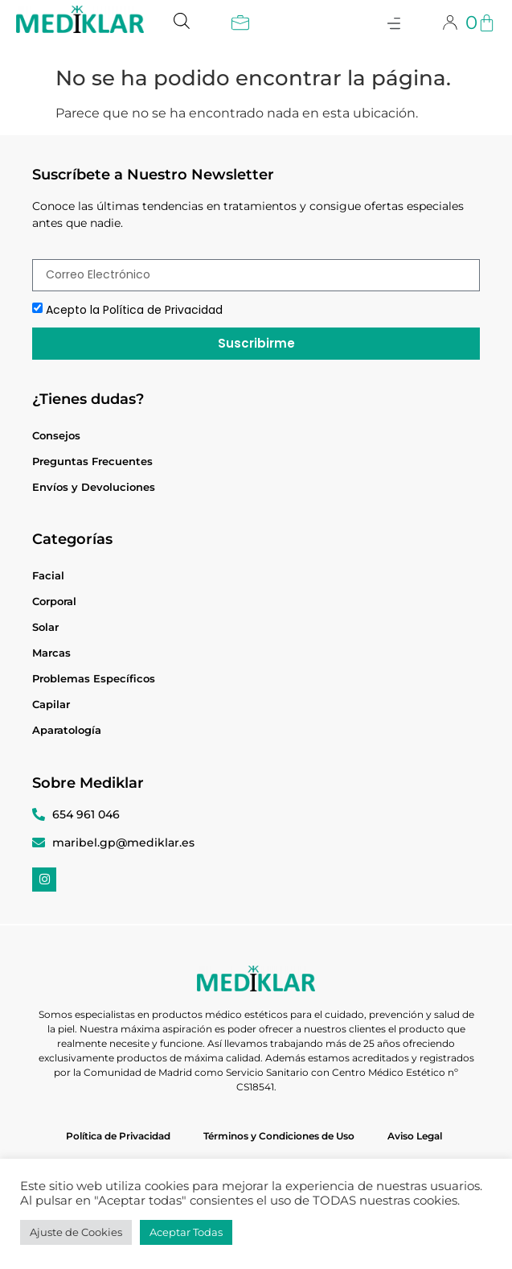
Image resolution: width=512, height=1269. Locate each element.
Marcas (51, 652)
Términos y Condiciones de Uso (278, 1136)
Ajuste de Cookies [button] (76, 1232)
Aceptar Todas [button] (186, 1232)
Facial (48, 575)
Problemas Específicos (93, 678)
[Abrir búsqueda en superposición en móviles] (182, 18)
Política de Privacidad (118, 1136)
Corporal (54, 601)
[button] (240, 24)
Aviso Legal (414, 1136)
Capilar (51, 704)
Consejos (56, 435)
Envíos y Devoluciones (93, 486)
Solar (45, 626)
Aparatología (66, 729)
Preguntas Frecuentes (92, 461)
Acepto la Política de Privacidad (134, 310)
